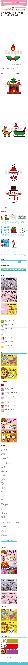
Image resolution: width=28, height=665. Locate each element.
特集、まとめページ (4, 504)
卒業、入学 (3, 475)
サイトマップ (23, 664)
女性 (1, 483)
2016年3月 (3, 529)
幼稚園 (2, 491)
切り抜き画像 (24, 17)
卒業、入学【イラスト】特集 (9, 320)
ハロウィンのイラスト (4, 463)
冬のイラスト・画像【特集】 (5, 248)
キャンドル (6, 251)
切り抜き (13, 251)
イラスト (13, 17)
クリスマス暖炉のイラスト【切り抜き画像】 (13, 235)
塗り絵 (2, 479)
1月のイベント (3, 449)
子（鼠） (2, 484)
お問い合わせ (19, 664)
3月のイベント (3, 451)
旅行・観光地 (3, 495)
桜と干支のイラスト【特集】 (9, 401)
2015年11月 (3, 534)
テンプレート (3, 462)
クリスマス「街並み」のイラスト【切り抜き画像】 (22, 222)
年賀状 (2, 490)
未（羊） (2, 497)
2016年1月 (3, 531)
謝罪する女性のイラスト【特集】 (10, 405)
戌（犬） (2, 493)
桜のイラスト (3, 501)
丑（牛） (2, 466)
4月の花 (2, 453)
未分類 (2, 499)
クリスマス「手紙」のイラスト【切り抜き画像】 (13, 222)
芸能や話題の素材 (4, 511)
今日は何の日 (3, 469)
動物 (1, 472)
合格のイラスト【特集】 (9, 384)
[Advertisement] (14, 30)
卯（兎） (2, 476)
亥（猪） (2, 467)
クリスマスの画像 (4, 461)
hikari (2, 17)
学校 (1, 486)
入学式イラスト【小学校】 (9, 328)
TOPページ (2, 664)
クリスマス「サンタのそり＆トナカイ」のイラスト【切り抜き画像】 (5, 222)
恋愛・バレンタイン (4, 492)
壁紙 (1, 480)
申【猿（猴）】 (3, 505)
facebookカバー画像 (4, 457)
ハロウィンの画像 (4, 465)
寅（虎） (2, 487)
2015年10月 (3, 535)
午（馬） (2, 474)
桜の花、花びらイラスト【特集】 (10, 396)
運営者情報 (10, 664)
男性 (1, 507)
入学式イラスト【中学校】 (9, 341)
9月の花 (2, 455)
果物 (1, 500)
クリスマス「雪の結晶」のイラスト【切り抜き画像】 (5, 235)
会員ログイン (14, 664)
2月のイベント (3, 450)
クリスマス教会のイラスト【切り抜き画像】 (22, 235)
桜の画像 (2, 503)
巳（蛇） (2, 488)
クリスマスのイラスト (18, 17)
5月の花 (2, 454)
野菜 (1, 515)
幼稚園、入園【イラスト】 (9, 324)
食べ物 (2, 517)
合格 (1, 478)
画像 (15, 251)
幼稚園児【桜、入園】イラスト (10, 345)
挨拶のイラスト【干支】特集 (9, 409)
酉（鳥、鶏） (3, 513)
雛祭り (2, 516)
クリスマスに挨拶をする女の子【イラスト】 (13, 248)
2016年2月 (3, 530)
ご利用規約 (6, 664)
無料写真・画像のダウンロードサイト (12, 522)
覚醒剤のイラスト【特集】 (9, 388)
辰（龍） (2, 512)
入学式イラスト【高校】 (9, 333)
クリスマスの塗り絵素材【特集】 (6, 254)
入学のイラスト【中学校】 (9, 337)
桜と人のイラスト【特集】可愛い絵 (11, 392)
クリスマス (10, 251)
